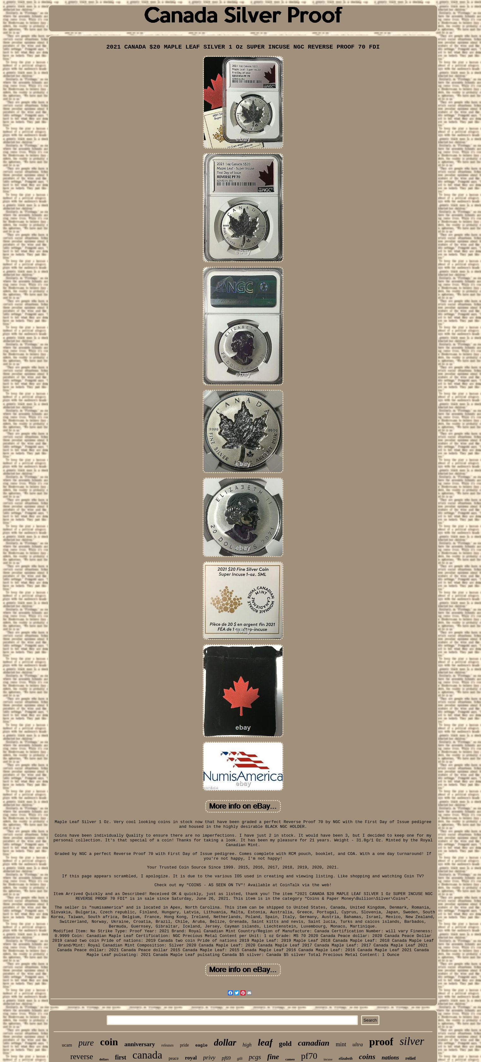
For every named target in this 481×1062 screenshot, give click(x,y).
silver (412, 1041)
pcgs (255, 1057)
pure (86, 1042)
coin (109, 1041)
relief (410, 1058)
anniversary (139, 1044)
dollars (104, 1059)
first (120, 1057)
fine (273, 1057)
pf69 (226, 1058)
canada (147, 1055)
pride (184, 1045)
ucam (67, 1044)
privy (209, 1057)
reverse (81, 1056)
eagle (201, 1045)
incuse (328, 1059)
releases (167, 1045)
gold (285, 1043)
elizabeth (346, 1058)
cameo (290, 1059)
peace (174, 1058)
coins (367, 1057)
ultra (358, 1044)
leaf (265, 1042)
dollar (225, 1042)
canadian (314, 1042)
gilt (239, 1058)
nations (390, 1057)
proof (381, 1041)
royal (191, 1058)
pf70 (309, 1056)
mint (341, 1044)
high (247, 1044)
